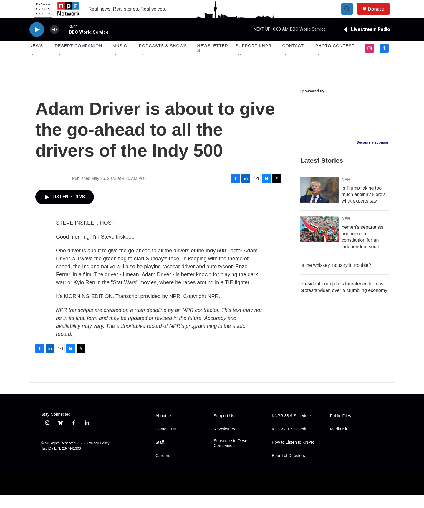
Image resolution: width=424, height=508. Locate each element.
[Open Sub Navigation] (34, 68)
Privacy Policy (98, 456)
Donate (379, 15)
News (36, 59)
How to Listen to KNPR (293, 455)
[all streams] (367, 43)
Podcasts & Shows (163, 59)
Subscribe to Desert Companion (232, 456)
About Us (164, 429)
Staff (159, 455)
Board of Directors (288, 469)
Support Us (224, 429)
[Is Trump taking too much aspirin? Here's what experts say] (319, 203)
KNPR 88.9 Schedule (291, 429)
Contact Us (165, 442)
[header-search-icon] (350, 16)
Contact (293, 59)
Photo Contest (335, 59)
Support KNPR (253, 59)
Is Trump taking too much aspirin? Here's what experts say (364, 208)
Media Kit (338, 442)
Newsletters (212, 61)
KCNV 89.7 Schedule (291, 442)
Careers (162, 469)
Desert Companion (78, 59)
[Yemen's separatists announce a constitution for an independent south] (319, 242)
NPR (346, 192)
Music (119, 59)
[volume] (54, 43)
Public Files (340, 429)
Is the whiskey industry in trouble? (335, 278)
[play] (37, 43)
